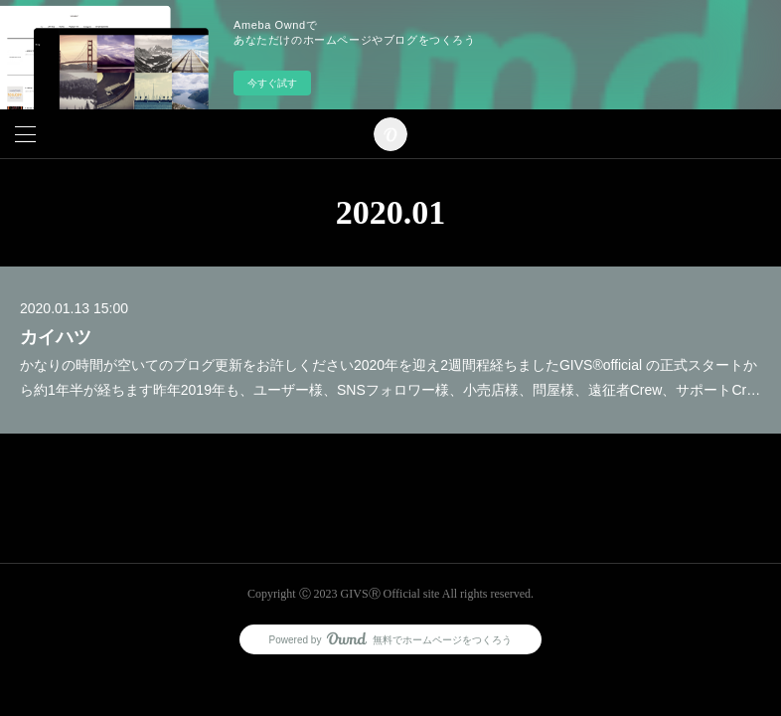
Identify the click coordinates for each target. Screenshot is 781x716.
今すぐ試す (272, 83)
